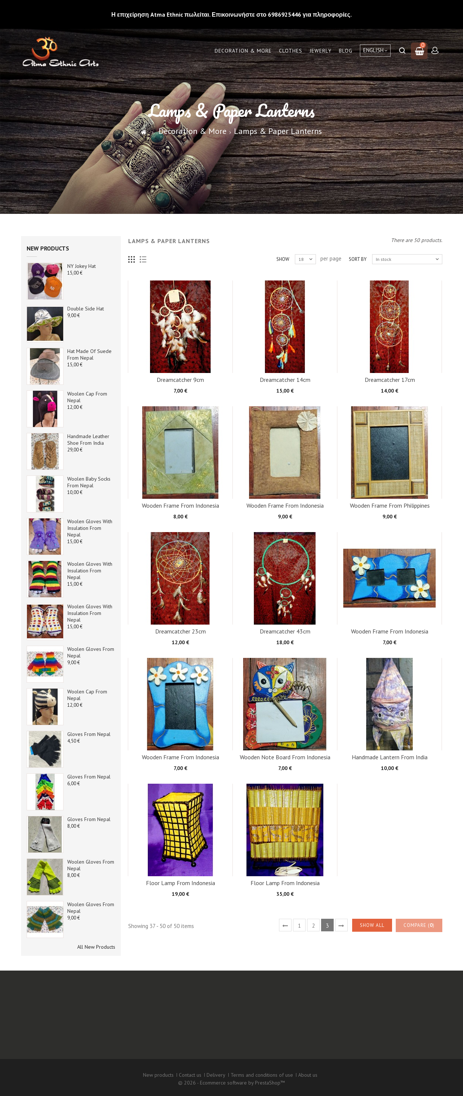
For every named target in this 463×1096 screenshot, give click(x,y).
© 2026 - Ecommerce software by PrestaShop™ (231, 1082)
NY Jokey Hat (81, 266)
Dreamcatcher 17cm (390, 379)
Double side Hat (85, 308)
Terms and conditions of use (262, 1075)
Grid (131, 259)
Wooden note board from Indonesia (285, 757)
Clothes (290, 50)
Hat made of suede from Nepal (89, 354)
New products (48, 248)
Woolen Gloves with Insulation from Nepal (89, 528)
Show (282, 259)
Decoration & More (243, 50)
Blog (346, 50)
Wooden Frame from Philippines (390, 505)
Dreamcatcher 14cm (285, 379)
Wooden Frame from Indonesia (180, 505)
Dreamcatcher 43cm (285, 631)
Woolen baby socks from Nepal (88, 482)
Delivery (216, 1075)
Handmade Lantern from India (390, 757)
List (143, 259)
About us (307, 1075)
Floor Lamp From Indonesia (180, 883)
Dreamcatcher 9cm (180, 379)
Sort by (358, 259)
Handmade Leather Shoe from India (88, 439)
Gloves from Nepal (88, 734)
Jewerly (320, 50)
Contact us (190, 1075)
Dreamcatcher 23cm (180, 631)
